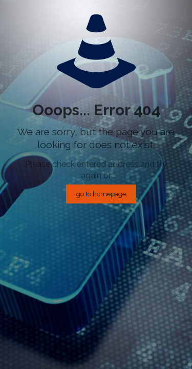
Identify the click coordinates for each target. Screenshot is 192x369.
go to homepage (101, 194)
